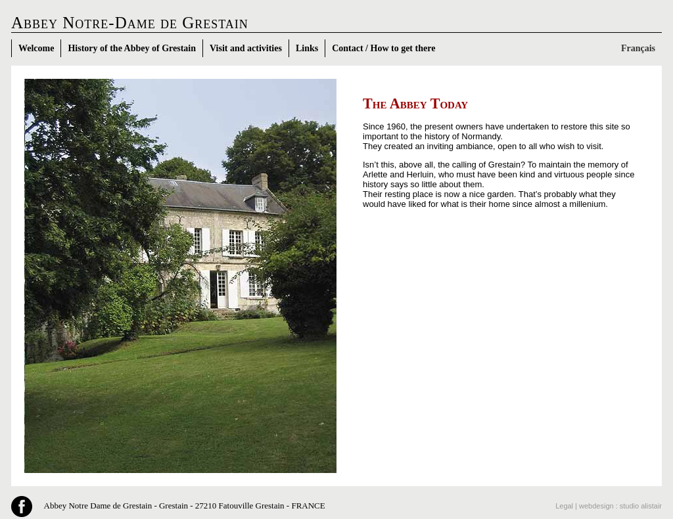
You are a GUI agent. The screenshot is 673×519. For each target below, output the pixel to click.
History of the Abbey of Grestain (132, 48)
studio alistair (641, 506)
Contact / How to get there (383, 48)
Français (638, 48)
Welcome (36, 48)
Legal (564, 506)
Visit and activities (246, 48)
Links (307, 48)
